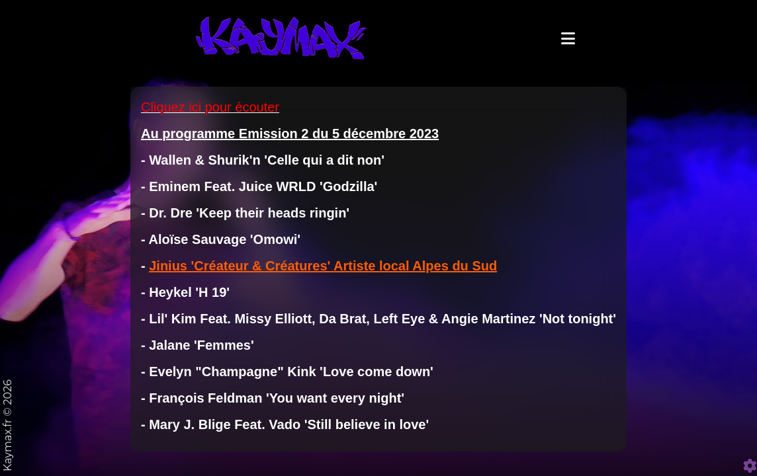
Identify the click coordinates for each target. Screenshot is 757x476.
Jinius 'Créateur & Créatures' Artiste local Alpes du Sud (323, 301)
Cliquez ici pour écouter (210, 142)
